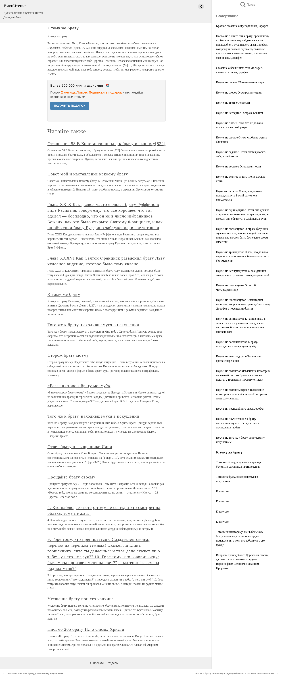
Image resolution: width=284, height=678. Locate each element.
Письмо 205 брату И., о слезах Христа (85, 629)
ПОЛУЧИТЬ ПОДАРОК (69, 105)
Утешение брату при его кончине (80, 598)
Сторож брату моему (68, 355)
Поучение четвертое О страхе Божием (239, 112)
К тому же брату (63, 294)
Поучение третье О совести (233, 102)
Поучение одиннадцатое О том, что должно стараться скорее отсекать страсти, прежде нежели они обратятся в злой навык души (243, 214)
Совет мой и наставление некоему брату (87, 174)
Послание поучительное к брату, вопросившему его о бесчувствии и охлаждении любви (238, 423)
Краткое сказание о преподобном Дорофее (242, 25)
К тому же (222, 491)
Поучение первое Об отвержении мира (240, 82)
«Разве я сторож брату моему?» (78, 385)
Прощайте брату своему (71, 477)
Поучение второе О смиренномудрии (239, 92)
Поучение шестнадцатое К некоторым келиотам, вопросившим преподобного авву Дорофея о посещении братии (243, 304)
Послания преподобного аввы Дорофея (240, 408)
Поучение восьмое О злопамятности (238, 166)
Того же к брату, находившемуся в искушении (93, 324)
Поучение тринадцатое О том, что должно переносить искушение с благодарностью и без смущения (242, 256)
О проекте (97, 663)
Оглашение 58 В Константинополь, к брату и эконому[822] (106, 143)
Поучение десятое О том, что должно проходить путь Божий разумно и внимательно (239, 195)
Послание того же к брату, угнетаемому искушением (35, 673)
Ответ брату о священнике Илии (79, 446)
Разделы (112, 663)
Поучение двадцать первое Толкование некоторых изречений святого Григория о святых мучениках (241, 394)
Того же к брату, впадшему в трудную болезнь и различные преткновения (234, 673)
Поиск (247, 4)
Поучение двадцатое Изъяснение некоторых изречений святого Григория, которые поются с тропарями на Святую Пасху (243, 375)
